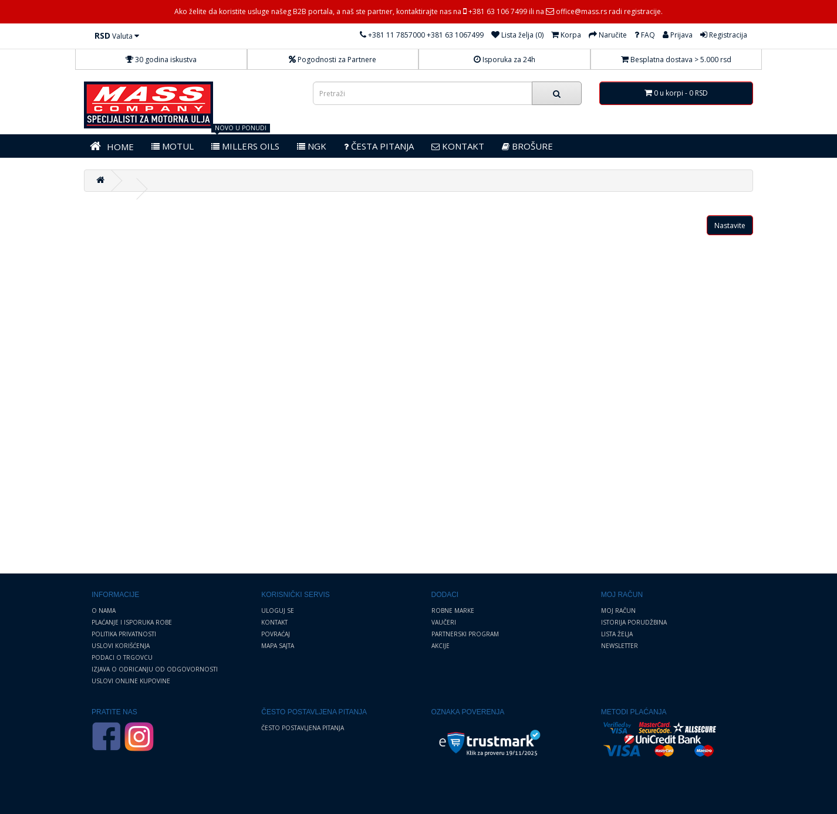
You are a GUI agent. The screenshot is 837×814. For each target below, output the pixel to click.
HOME (112, 146)
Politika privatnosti (124, 634)
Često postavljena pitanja (302, 728)
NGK (311, 146)
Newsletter (619, 646)
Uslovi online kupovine (131, 681)
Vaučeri (443, 622)
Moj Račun (618, 610)
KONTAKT (457, 146)
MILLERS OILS (245, 146)
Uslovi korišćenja (121, 646)
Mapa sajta (277, 646)
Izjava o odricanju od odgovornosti (155, 669)
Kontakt (274, 622)
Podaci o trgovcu (122, 657)
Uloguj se (277, 610)
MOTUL (172, 146)
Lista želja (617, 634)
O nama (104, 610)
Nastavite (729, 225)
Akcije (440, 646)
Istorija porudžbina (634, 622)
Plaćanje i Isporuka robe (132, 622)
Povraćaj (275, 634)
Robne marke (452, 610)
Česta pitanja (379, 146)
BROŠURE (527, 146)
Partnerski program (465, 634)
